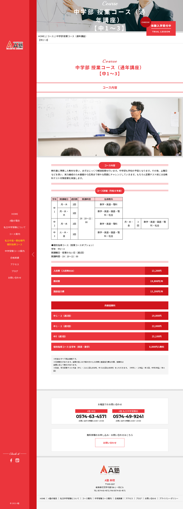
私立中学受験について (15, 227)
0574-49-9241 (128, 416)
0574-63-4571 (91, 416)
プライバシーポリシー (168, 498)
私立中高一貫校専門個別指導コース (15, 242)
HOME (14, 213)
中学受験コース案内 (14, 250)
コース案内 (14, 233)
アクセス (14, 264)
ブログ (14, 270)
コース (50, 36)
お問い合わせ (14, 277)
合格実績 (14, 257)
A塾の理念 (15, 220)
